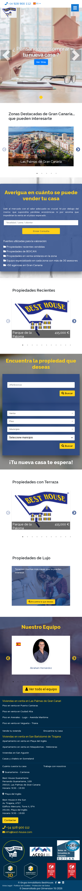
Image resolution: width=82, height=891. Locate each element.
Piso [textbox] (11, 421)
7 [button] (51, 345)
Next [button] (78, 148)
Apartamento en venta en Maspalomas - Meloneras (29, 747)
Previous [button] (3, 148)
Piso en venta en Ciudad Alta (17, 711)
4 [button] (51, 173)
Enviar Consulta (41, 231)
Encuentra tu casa (53, 731)
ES (35, 3)
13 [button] (70, 681)
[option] (41, 149)
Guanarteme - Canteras (16, 772)
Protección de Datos (41, 885)
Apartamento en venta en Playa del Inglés (24, 741)
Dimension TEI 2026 (51, 888)
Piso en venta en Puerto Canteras (20, 705)
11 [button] (70, 345)
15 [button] (80, 681)
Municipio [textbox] (14, 429)
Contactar (10, 820)
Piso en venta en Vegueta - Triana (20, 723)
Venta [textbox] (12, 413)
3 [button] (46, 173)
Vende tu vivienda (11, 731)
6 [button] (46, 345)
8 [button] (56, 345)
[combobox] (41, 413)
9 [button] (60, 345)
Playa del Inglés (11, 794)
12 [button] (65, 681)
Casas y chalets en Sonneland (18, 758)
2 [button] (41, 173)
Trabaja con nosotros (54, 766)
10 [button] (65, 345)
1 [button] (37, 173)
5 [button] (56, 173)
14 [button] (75, 681)
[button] (6, 55)
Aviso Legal (7, 885)
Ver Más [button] (41, 62)
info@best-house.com (18, 832)
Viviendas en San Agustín (15, 752)
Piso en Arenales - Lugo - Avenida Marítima (25, 717)
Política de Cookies (22, 885)
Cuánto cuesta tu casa (14, 766)
